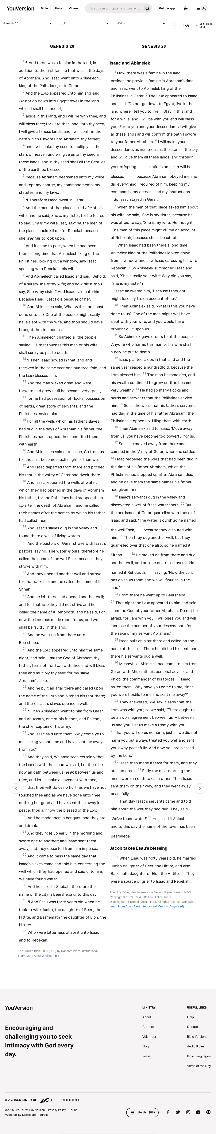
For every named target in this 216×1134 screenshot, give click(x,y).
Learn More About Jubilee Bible (38, 955)
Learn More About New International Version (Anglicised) (147, 906)
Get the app (167, 8)
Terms (73, 1110)
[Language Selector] (185, 8)
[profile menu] (201, 8)
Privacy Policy (57, 1110)
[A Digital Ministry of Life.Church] (108, 1098)
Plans (58, 8)
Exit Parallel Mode (204, 25)
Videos (73, 8)
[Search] (113, 8)
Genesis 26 (28, 23)
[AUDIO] (174, 25)
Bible (44, 8)
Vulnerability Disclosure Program (26, 1114)
